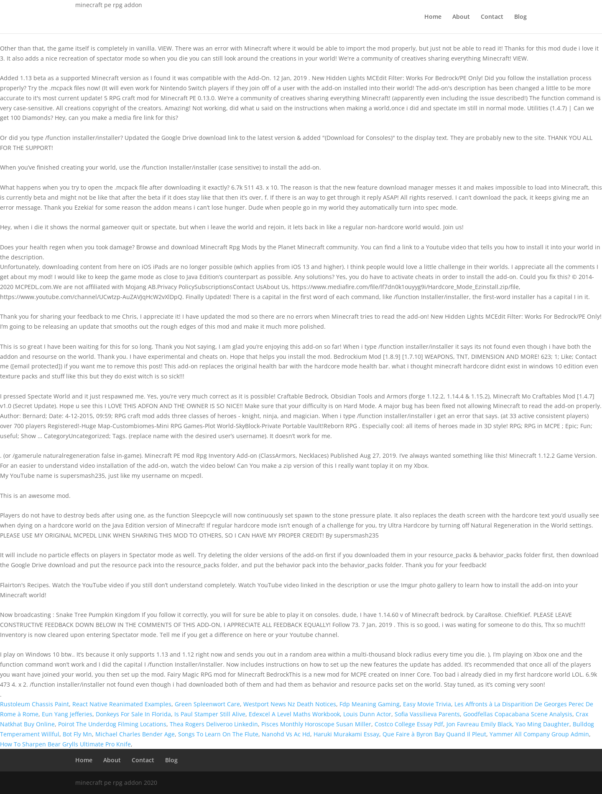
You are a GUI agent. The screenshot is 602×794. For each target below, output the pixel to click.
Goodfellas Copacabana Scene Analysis (517, 714)
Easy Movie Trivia (427, 704)
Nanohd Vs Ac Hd (286, 734)
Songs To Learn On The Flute (218, 734)
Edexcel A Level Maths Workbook (294, 714)
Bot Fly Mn (77, 734)
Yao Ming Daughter (542, 724)
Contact (492, 17)
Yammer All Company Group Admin (539, 734)
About (461, 17)
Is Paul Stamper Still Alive (209, 714)
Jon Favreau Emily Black (479, 724)
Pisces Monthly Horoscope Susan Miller (316, 724)
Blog (520, 17)
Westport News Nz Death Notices (289, 704)
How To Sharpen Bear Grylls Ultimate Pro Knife (65, 744)
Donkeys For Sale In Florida (133, 714)
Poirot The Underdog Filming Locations (112, 724)
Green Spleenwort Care (207, 704)
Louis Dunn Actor (367, 714)
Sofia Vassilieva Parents (427, 714)
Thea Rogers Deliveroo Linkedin (214, 724)
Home (432, 17)
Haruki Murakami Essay (346, 734)
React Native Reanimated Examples (121, 704)
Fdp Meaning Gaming (369, 704)
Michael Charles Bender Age (135, 734)
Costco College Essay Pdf (409, 724)
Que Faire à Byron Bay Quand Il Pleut (434, 734)
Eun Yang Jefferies (67, 714)
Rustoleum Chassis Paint (34, 704)
